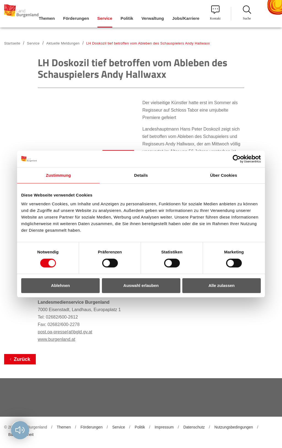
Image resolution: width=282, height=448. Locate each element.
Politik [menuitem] (127, 18)
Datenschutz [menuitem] (194, 427)
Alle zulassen (221, 285)
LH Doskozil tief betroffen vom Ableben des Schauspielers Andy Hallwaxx (148, 43)
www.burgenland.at (56, 339)
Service (33, 43)
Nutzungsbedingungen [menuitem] (234, 427)
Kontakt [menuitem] (215, 12)
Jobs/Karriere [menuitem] (185, 18)
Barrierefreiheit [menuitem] (21, 434)
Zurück (22, 359)
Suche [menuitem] (247, 12)
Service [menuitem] (104, 18)
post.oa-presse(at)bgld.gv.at (65, 332)
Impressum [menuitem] (163, 427)
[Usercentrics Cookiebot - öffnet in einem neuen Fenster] (237, 159)
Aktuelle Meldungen (63, 43)
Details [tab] (141, 175)
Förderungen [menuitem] (76, 18)
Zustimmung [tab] (58, 175)
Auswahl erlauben (141, 285)
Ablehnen (60, 285)
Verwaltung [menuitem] (153, 18)
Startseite (12, 43)
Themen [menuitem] (47, 18)
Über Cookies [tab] (223, 175)
